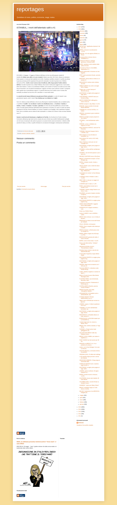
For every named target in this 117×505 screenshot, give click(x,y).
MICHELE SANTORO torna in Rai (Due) (89, 156)
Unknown (81, 422)
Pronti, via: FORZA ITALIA (86, 211)
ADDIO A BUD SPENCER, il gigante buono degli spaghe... (88, 204)
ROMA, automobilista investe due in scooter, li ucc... (88, 186)
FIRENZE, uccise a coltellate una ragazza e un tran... (87, 124)
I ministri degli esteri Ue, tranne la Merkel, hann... (87, 322)
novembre (82, 33)
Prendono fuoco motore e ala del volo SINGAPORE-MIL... (88, 251)
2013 (79, 411)
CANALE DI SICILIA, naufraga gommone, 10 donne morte (87, 61)
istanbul (32, 133)
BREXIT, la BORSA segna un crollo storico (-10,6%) (88, 388)
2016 (79, 29)
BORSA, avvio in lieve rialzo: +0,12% (88, 240)
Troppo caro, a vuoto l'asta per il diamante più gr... (87, 90)
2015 (79, 407)
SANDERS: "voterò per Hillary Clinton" (89, 385)
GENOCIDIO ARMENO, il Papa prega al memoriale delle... (89, 361)
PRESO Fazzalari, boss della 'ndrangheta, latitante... (86, 290)
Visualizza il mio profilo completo (85, 425)
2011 (79, 416)
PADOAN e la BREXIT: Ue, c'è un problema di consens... (87, 344)
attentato (28, 133)
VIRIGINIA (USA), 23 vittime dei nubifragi (89, 354)
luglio (81, 42)
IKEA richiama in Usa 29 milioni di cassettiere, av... (87, 135)
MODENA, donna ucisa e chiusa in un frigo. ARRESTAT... (89, 170)
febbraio (82, 402)
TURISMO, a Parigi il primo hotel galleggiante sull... (87, 330)
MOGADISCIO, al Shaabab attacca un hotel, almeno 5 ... (89, 315)
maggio (82, 395)
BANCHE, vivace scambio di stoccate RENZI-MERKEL (88, 106)
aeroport (24, 133)
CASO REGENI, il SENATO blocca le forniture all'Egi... (88, 97)
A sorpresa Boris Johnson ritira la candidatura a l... (87, 58)
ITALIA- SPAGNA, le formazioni (87, 224)
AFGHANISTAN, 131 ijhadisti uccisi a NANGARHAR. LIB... (88, 294)
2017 (79, 27)
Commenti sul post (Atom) (28, 189)
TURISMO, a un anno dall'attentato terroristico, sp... (88, 308)
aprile (81, 397)
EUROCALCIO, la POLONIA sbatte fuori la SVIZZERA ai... (89, 319)
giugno (81, 44)
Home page (44, 186)
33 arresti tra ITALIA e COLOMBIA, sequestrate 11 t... (88, 68)
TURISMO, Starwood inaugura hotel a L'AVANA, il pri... (89, 132)
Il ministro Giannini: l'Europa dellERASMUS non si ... (86, 297)
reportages (30, 9)
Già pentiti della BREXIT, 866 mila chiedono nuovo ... (88, 333)
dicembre (82, 31)
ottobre (82, 35)
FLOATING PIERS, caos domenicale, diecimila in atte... (88, 279)
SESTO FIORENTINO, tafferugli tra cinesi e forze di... (88, 101)
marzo (81, 399)
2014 (79, 409)
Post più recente (21, 186)
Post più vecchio (66, 186)
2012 (79, 413)
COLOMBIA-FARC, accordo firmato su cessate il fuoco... (89, 382)
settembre (82, 37)
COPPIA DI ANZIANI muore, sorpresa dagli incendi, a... (89, 364)
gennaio (82, 404)
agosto (81, 40)
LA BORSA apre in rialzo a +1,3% (87, 183)
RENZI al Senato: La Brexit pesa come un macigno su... (89, 230)
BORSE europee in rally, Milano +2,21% (89, 104)
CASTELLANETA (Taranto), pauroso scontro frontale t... (88, 286)
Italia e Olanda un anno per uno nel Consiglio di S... (88, 142)
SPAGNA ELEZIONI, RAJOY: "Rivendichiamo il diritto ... (86, 247)
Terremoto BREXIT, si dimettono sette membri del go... (88, 268)
